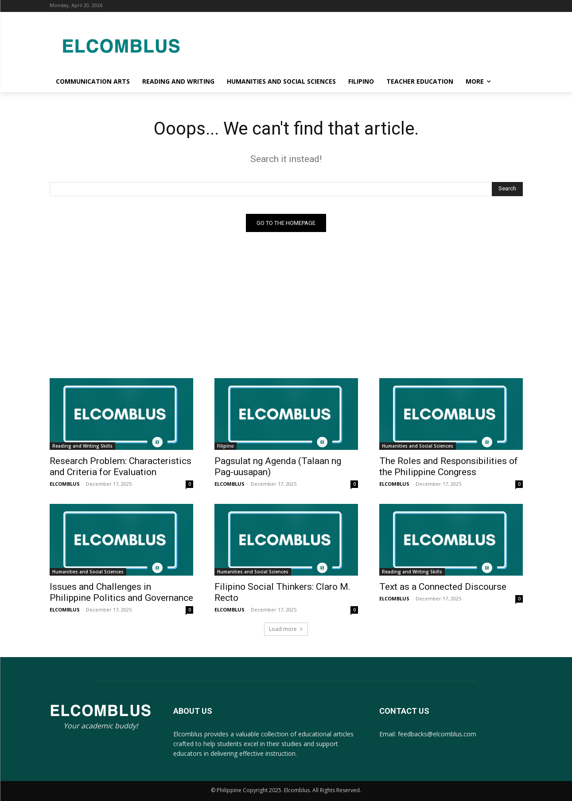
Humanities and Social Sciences (417, 446)
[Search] (507, 189)
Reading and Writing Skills (82, 446)
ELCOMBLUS (65, 483)
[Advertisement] (357, 44)
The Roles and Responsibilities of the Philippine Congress (448, 466)
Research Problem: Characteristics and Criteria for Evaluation (120, 466)
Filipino (225, 446)
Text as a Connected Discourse (442, 586)
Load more (286, 629)
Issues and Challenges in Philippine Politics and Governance (121, 592)
